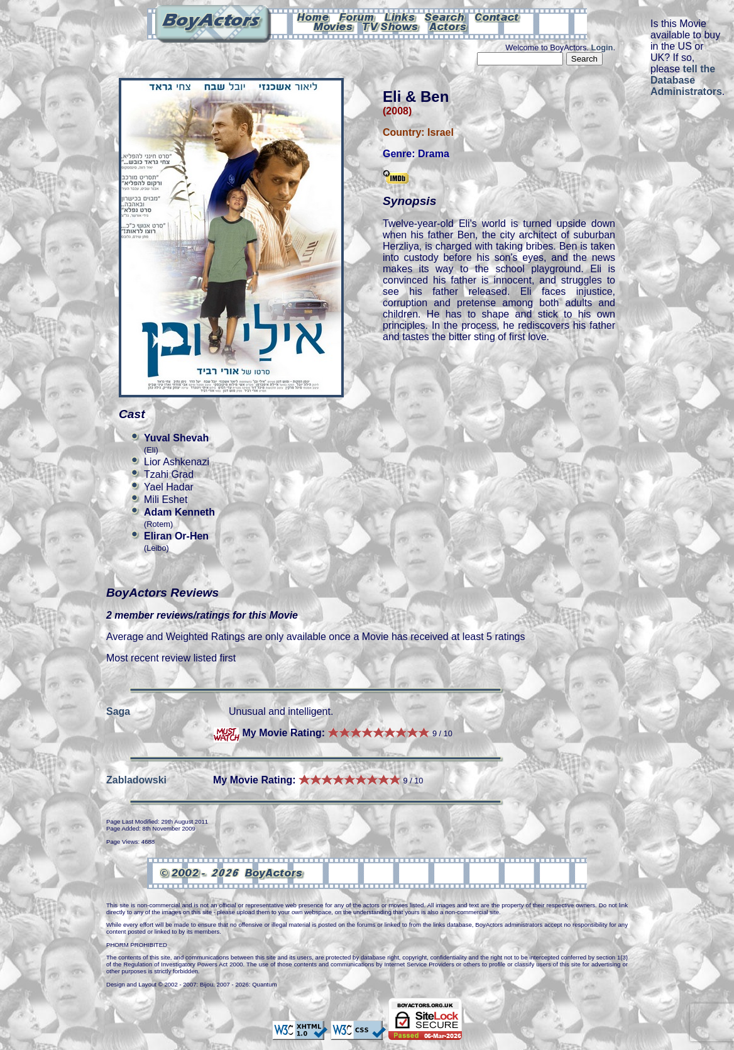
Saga (118, 711)
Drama (433, 153)
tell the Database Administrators (686, 80)
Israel (440, 132)
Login (602, 47)
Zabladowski (136, 780)
